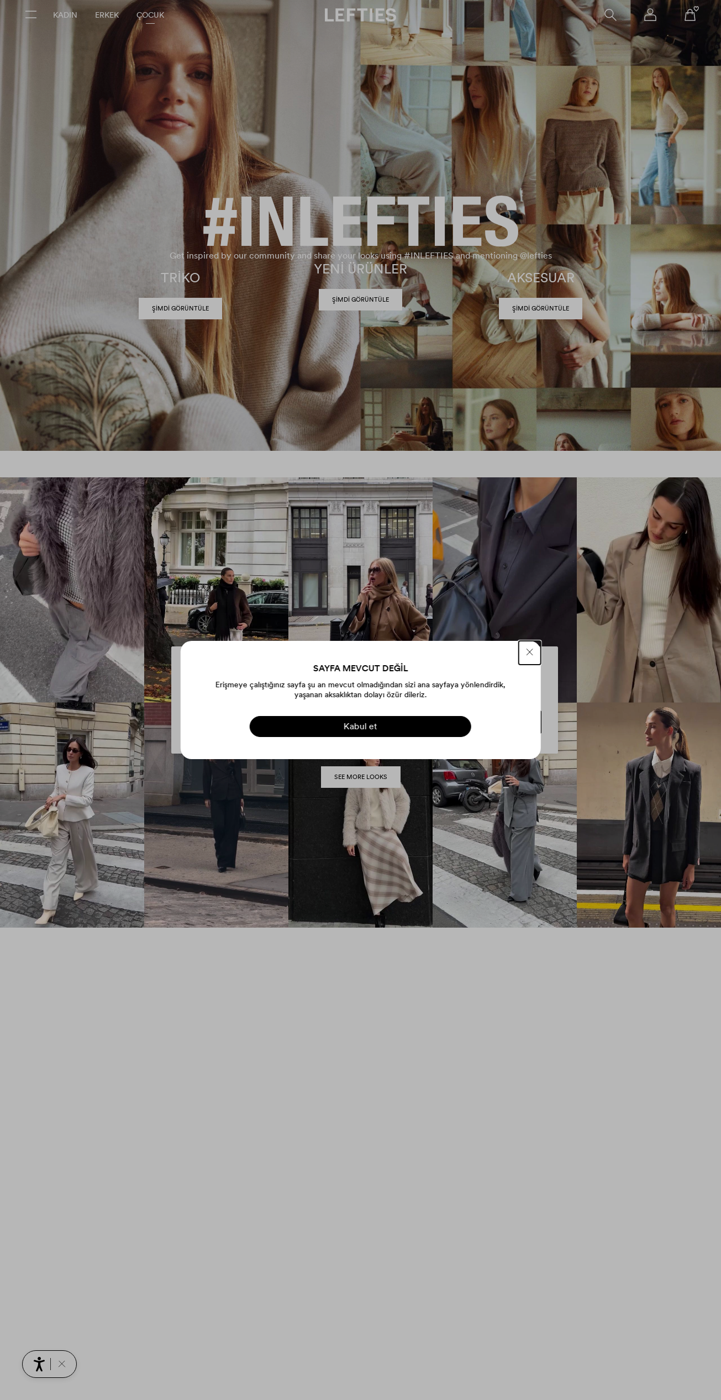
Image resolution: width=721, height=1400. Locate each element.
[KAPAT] (530, 653)
